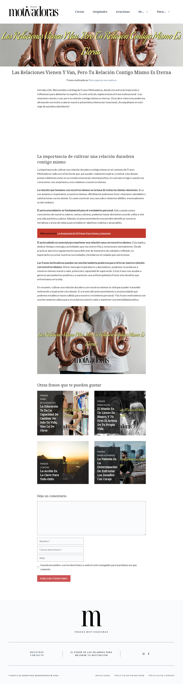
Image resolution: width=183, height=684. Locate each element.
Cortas (79, 12)
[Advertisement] (91, 132)
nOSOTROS (37, 652)
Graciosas (123, 12)
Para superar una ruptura (103, 80)
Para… (165, 12)
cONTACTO (37, 655)
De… (145, 12)
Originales (100, 12)
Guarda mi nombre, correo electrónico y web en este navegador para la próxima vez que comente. (88, 567)
